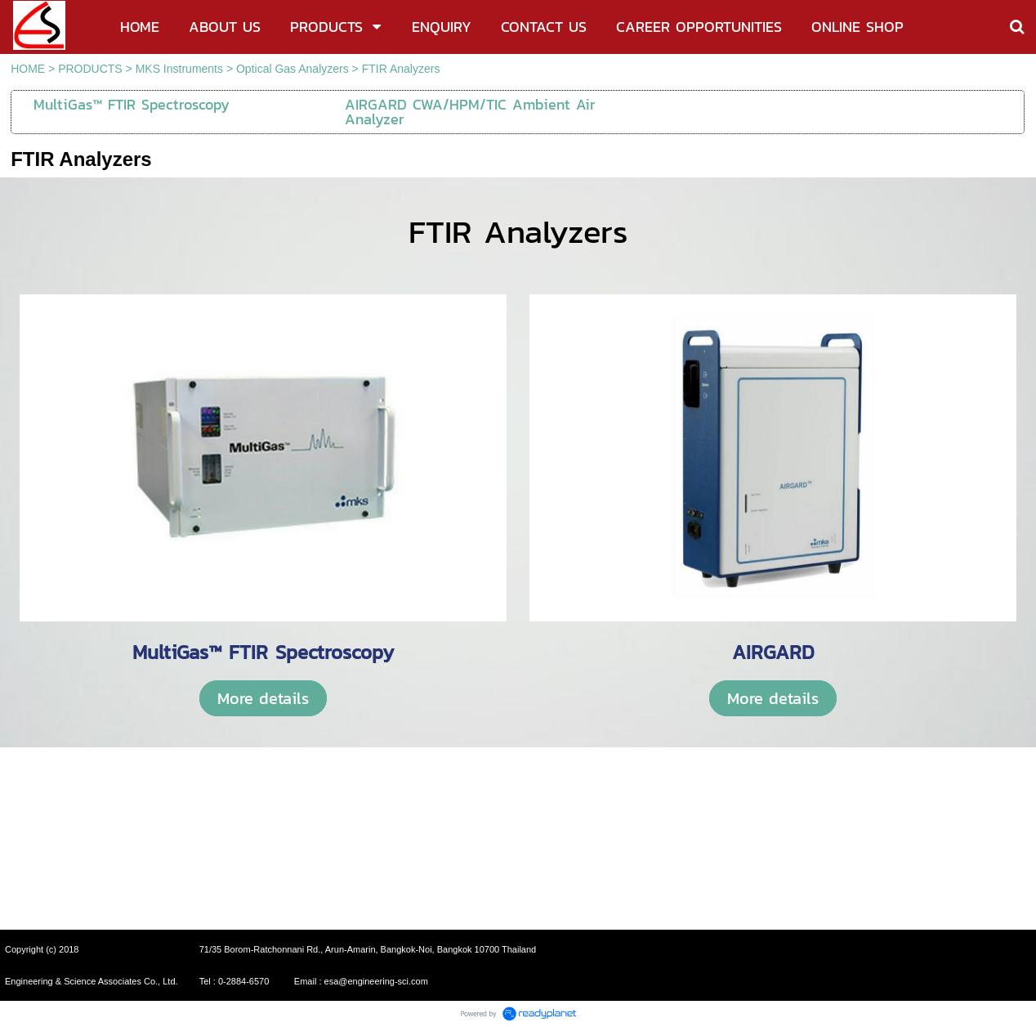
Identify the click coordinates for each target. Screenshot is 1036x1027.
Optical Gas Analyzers (292, 68)
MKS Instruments (179, 68)
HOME (28, 68)
